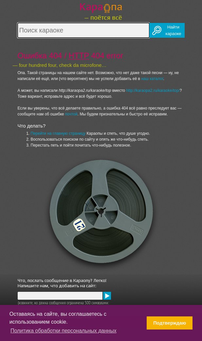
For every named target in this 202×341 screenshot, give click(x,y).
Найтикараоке (173, 30)
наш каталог (152, 78)
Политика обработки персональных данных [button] (63, 330)
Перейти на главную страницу (58, 133)
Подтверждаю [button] (169, 323)
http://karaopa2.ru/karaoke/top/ (152, 90)
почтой (71, 114)
